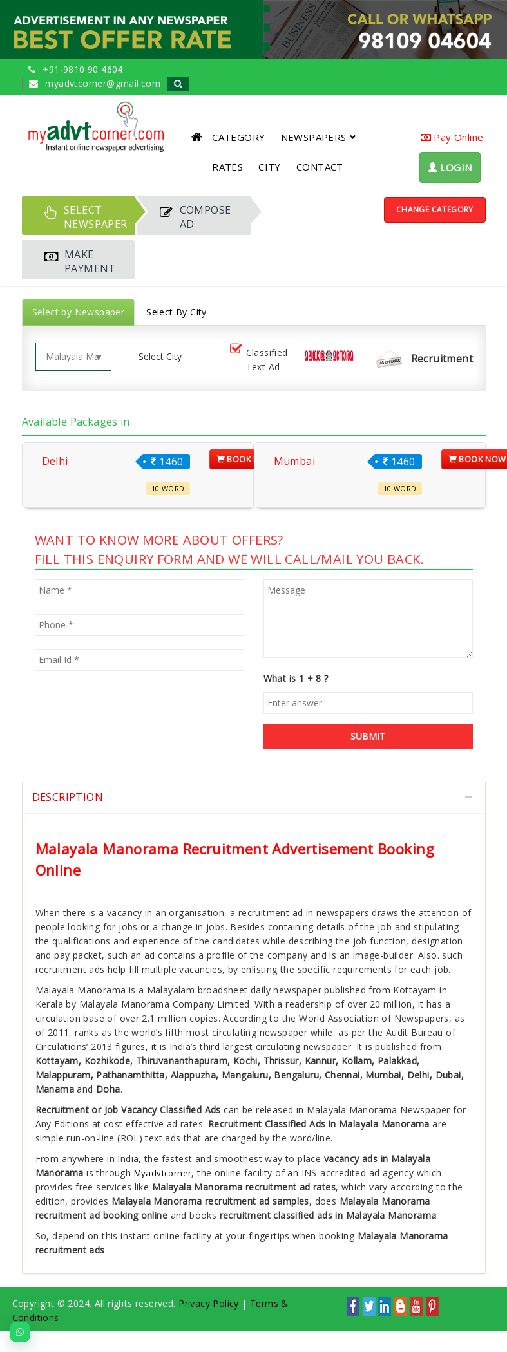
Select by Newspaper (78, 312)
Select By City (176, 312)
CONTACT (319, 166)
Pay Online (452, 137)
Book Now (245, 459)
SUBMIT (367, 736)
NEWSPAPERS (318, 137)
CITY (269, 166)
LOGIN (450, 167)
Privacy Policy (208, 1303)
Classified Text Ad (258, 359)
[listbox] (165, 356)
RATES (227, 166)
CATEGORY (238, 137)
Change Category (435, 209)
